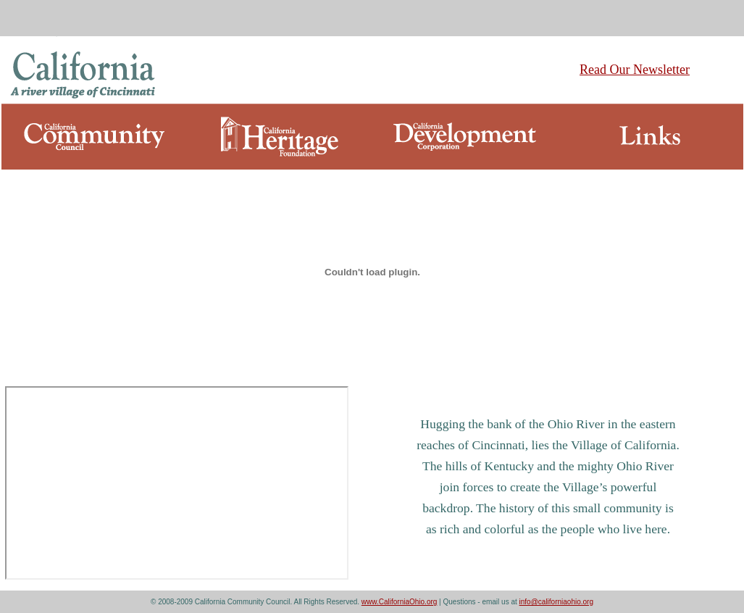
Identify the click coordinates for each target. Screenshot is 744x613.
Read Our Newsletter (635, 69)
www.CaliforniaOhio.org (399, 602)
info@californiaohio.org (556, 602)
